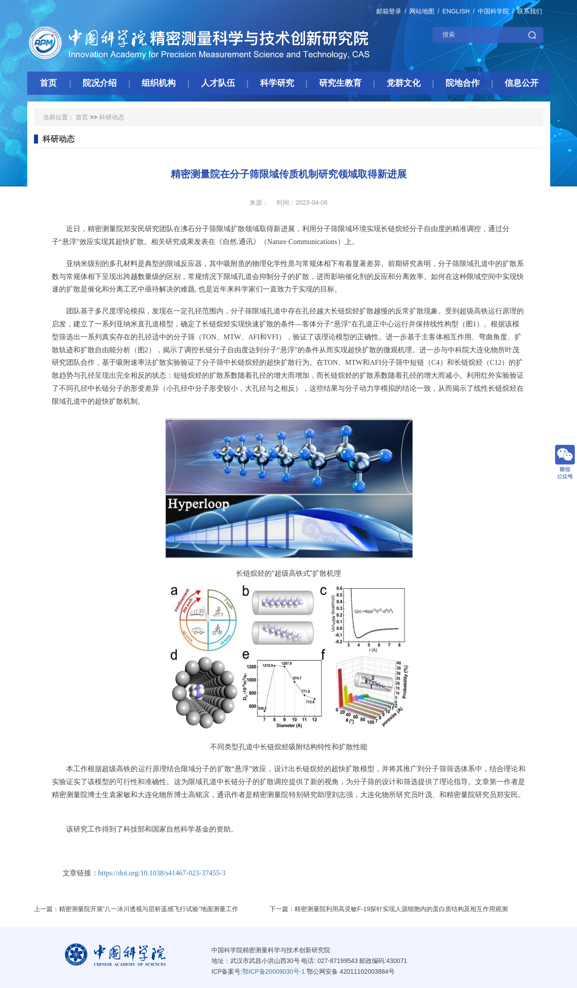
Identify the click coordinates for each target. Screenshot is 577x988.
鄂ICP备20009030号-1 (273, 971)
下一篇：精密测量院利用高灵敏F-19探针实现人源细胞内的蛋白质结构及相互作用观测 (389, 908)
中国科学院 (493, 11)
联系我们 (529, 11)
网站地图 (421, 11)
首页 (82, 117)
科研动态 (111, 117)
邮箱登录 (388, 11)
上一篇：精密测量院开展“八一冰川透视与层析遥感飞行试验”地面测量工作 (136, 908)
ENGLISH (456, 11)
